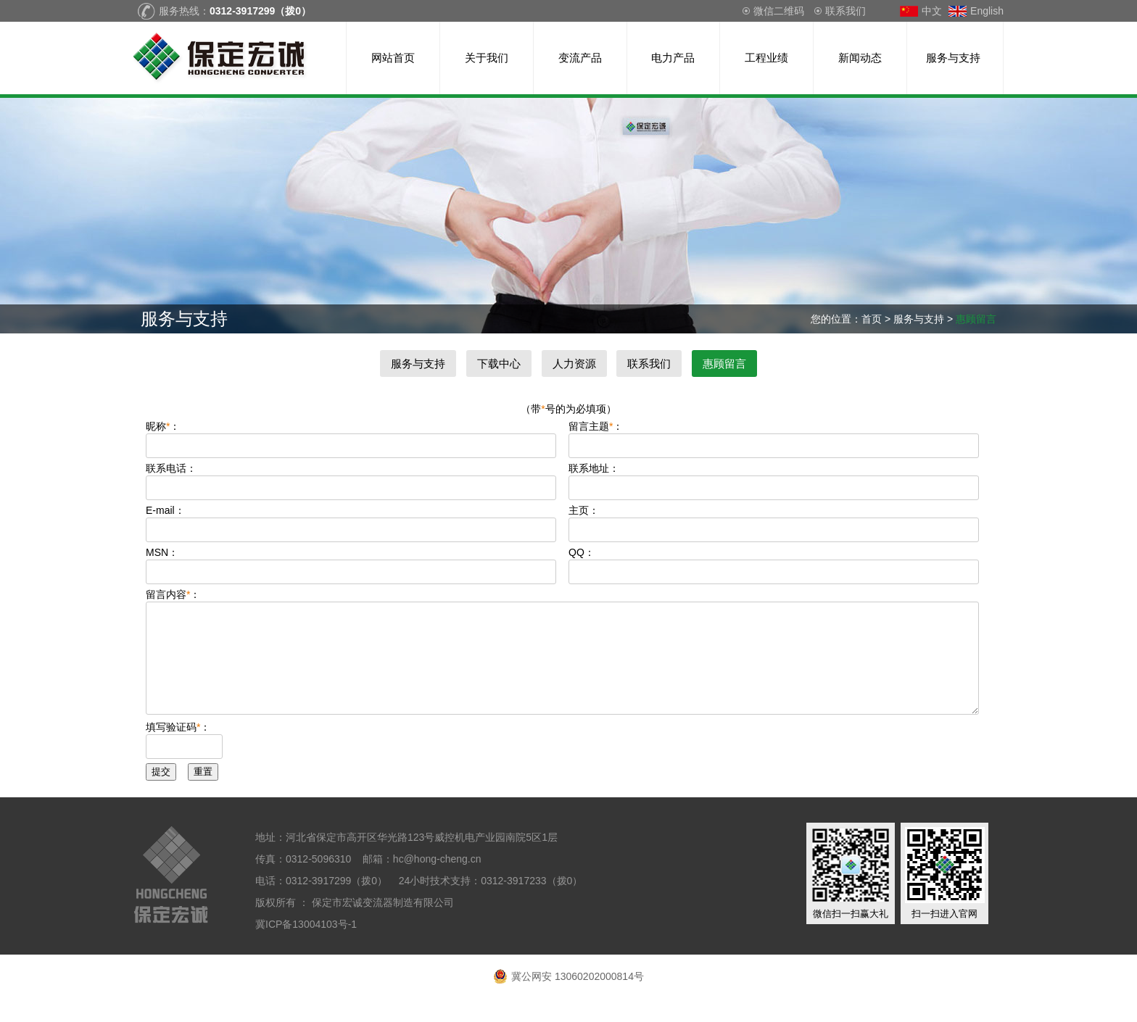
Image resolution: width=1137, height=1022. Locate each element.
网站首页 (393, 57)
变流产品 (580, 57)
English (987, 11)
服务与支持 (953, 57)
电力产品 (673, 57)
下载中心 (499, 363)
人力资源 (574, 363)
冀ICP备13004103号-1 (307, 946)
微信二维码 (778, 11)
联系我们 (845, 11)
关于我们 (486, 57)
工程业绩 (766, 57)
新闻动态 (860, 57)
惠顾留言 (724, 363)
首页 (871, 319)
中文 (932, 11)
